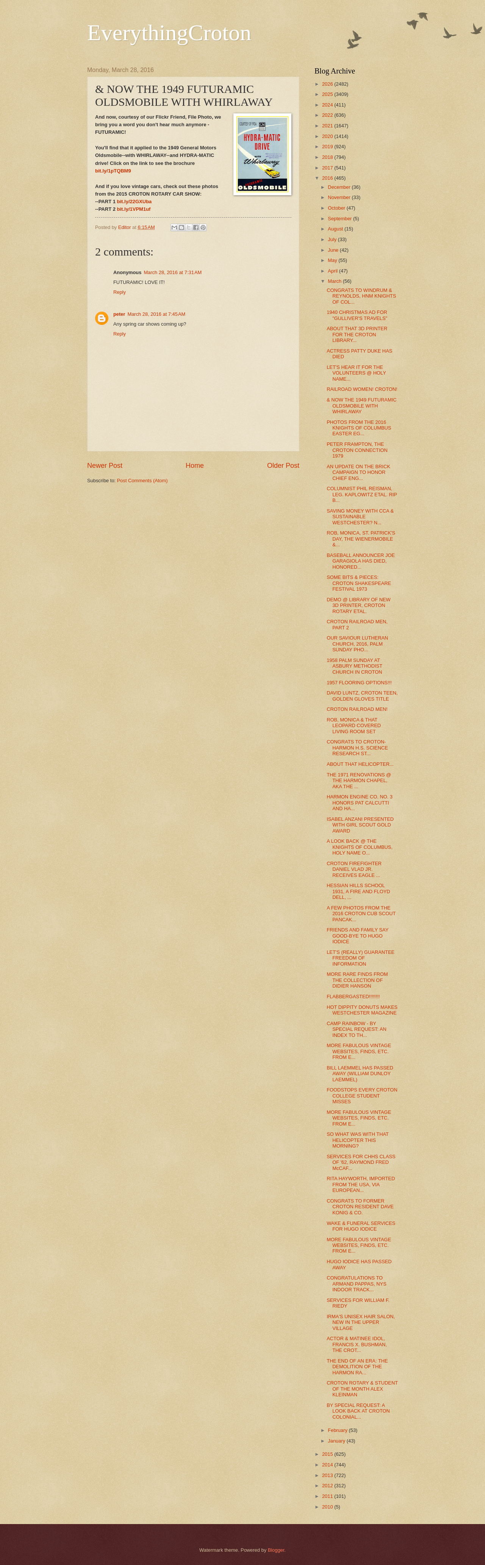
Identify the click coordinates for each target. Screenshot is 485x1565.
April (333, 271)
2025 (328, 94)
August (336, 229)
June (334, 250)
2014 (328, 1465)
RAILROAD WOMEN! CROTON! (362, 389)
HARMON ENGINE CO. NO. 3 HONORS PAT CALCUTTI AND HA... (360, 802)
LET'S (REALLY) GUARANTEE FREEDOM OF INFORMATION (360, 958)
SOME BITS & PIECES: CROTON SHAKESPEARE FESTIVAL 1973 (359, 583)
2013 (328, 1475)
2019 (328, 146)
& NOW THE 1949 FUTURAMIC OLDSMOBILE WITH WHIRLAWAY (361, 405)
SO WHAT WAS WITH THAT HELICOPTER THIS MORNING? (358, 1140)
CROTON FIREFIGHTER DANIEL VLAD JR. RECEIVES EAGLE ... (354, 869)
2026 (328, 84)
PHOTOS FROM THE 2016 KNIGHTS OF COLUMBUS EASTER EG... (359, 428)
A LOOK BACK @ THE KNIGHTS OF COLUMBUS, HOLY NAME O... (360, 847)
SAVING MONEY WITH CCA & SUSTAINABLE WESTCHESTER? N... (360, 516)
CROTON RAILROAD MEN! (357, 709)
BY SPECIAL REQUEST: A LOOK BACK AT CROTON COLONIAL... (358, 1411)
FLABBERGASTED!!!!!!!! (353, 996)
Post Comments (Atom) (142, 480)
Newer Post (104, 465)
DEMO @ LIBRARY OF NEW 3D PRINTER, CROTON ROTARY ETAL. (359, 605)
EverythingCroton (169, 32)
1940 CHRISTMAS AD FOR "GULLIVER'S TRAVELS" (357, 315)
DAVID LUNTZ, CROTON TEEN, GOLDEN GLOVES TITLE (362, 695)
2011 (328, 1496)
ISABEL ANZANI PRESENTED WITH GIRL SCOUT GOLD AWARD (360, 825)
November (340, 197)
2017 (328, 168)
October (337, 208)
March (335, 281)
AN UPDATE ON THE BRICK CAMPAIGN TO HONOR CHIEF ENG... (358, 472)
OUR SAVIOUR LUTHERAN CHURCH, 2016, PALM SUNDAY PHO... (357, 643)
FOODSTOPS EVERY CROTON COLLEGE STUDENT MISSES (362, 1095)
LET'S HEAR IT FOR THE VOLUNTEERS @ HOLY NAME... (356, 373)
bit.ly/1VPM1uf (134, 209)
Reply (119, 292)
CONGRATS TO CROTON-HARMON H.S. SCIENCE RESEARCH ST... (357, 747)
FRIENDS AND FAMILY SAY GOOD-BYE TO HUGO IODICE (357, 935)
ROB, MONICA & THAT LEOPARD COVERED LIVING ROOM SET (354, 725)
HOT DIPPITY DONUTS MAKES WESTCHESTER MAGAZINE (362, 1010)
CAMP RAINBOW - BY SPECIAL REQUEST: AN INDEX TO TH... (356, 1029)
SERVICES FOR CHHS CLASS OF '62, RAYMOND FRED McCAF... (361, 1162)
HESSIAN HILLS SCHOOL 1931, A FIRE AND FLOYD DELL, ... (358, 891)
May (333, 260)
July (333, 239)
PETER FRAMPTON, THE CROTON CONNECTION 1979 (357, 450)
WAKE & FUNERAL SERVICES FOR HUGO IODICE (361, 1226)
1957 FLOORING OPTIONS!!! (359, 682)
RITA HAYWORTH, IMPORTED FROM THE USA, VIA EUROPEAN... (361, 1184)
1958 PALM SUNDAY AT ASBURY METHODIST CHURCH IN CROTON (354, 666)
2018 (328, 157)
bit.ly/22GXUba (134, 201)
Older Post (283, 465)
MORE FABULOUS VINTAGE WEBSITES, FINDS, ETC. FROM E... (359, 1051)
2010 (328, 1507)
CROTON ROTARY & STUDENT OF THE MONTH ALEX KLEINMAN (362, 1388)
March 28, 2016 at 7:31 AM (173, 272)
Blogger (276, 1550)
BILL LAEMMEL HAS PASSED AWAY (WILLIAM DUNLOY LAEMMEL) (360, 1073)
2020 (328, 136)
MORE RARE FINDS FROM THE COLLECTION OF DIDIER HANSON (357, 980)
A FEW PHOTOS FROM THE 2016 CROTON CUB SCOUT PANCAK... (361, 913)
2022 (328, 115)
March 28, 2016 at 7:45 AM (156, 314)
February (338, 1430)
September (340, 218)
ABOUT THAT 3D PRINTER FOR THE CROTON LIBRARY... (357, 334)
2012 (328, 1485)
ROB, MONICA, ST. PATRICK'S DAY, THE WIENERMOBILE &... (361, 538)
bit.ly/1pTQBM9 (113, 171)
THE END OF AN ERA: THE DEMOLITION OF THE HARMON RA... (357, 1366)
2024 (328, 105)
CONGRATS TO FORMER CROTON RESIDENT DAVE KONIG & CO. (360, 1206)
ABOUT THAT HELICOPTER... (360, 764)
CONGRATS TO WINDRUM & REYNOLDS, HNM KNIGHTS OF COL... (361, 296)
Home (195, 465)
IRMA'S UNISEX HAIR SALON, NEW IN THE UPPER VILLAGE (361, 1322)
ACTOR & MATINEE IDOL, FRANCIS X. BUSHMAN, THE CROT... (357, 1344)
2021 (328, 126)
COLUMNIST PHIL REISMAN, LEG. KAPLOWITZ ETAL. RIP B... (362, 494)
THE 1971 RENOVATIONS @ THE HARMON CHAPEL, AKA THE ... (359, 780)
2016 (328, 178)
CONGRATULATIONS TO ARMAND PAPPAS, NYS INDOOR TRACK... (356, 1283)
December (340, 187)
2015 (328, 1454)
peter (119, 314)
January (337, 1441)
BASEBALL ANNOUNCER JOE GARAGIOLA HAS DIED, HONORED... (361, 561)
